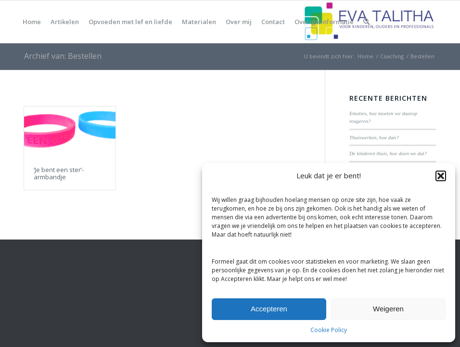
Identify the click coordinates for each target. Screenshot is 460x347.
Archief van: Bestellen (63, 56)
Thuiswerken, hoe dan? (374, 137)
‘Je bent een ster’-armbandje (59, 173)
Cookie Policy (328, 330)
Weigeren (388, 309)
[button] (441, 176)
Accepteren (269, 309)
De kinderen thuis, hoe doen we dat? (388, 153)
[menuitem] (32, 21)
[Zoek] (366, 21)
